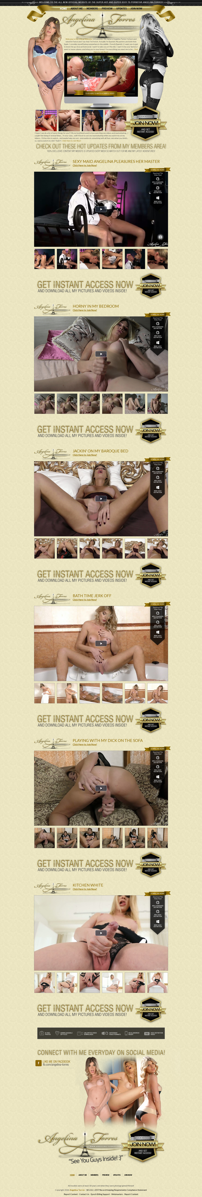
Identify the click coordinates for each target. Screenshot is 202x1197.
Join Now (136, 8)
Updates (121, 8)
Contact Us (84, 1194)
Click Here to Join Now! (71, 141)
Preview (107, 8)
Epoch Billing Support (100, 1194)
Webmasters (117, 1194)
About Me (77, 8)
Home (63, 8)
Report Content (71, 1194)
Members (92, 8)
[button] (101, 75)
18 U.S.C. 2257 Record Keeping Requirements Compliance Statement (116, 1190)
